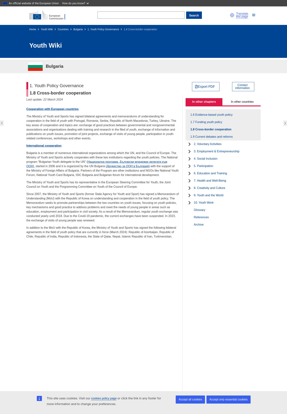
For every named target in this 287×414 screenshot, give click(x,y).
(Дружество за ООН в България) (128, 166)
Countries (63, 29)
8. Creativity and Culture (209, 188)
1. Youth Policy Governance (103, 29)
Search (194, 15)
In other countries (242, 101)
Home (32, 29)
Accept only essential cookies (228, 399)
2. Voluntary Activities (207, 144)
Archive (199, 224)
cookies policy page (104, 398)
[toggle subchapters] (189, 144)
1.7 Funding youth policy (208, 122)
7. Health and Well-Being (210, 180)
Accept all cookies (190, 399)
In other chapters (204, 101)
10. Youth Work (204, 202)
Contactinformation (242, 87)
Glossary (199, 209)
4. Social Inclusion (205, 158)
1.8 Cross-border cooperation (212, 129)
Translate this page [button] (242, 15)
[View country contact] (243, 86)
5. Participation (203, 166)
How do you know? (75, 3)
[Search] (141, 15)
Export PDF (206, 86)
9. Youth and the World (208, 195)
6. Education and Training (210, 173)
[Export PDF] (206, 86)
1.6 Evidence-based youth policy (213, 114)
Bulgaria (78, 29)
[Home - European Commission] (49, 15)
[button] (232, 15)
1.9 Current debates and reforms (213, 136)
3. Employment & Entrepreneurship (216, 151)
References (201, 217)
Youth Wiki (47, 29)
